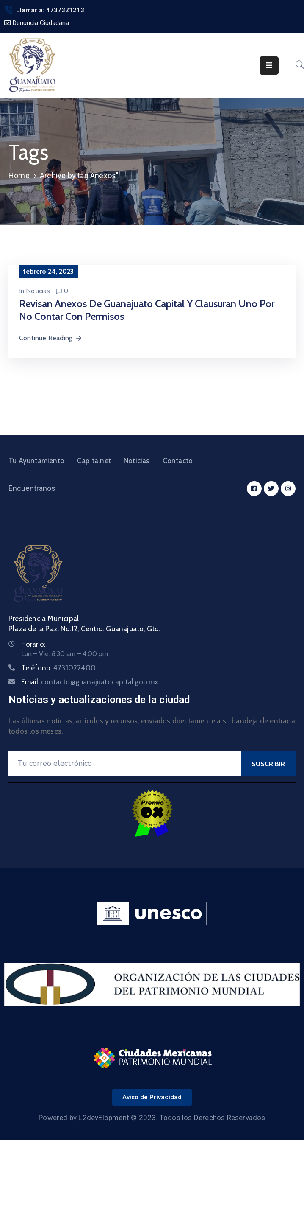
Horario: (33, 644)
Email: (89, 682)
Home (19, 175)
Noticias (38, 291)
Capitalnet (94, 461)
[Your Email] (124, 763)
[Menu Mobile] (269, 65)
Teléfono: (58, 668)
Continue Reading (51, 338)
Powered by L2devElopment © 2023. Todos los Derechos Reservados (152, 1117)
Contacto (178, 461)
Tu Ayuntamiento (36, 461)
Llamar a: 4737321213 (50, 10)
